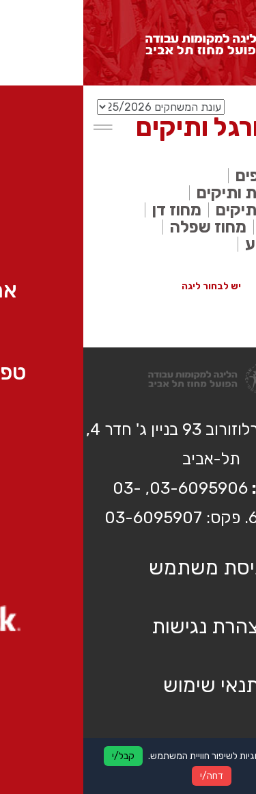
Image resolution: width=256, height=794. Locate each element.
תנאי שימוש (128, 685)
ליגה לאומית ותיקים (179, 192)
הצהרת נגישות (128, 626)
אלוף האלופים (199, 175)
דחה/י (128, 776)
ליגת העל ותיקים (189, 209)
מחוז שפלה (125, 227)
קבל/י (40, 756)
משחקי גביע (204, 244)
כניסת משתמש (128, 567)
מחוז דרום (211, 227)
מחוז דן (93, 209)
